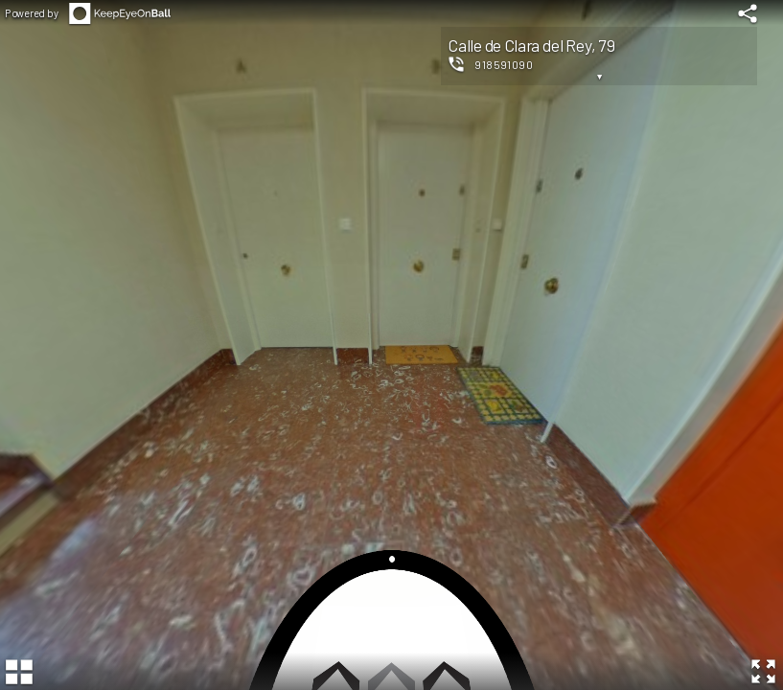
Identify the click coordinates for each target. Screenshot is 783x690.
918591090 (504, 64)
